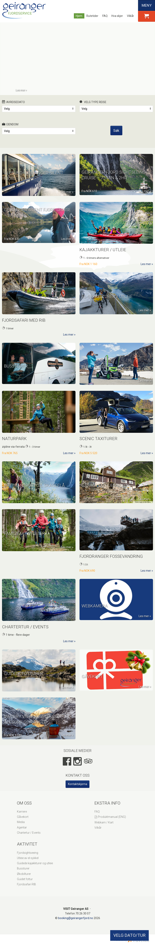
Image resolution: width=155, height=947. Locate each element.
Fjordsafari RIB (26, 889)
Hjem (79, 15)
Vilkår (130, 15)
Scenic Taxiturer (98, 443)
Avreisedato (13, 106)
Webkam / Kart (103, 827)
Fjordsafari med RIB (23, 324)
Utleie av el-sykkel (28, 862)
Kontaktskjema (77, 788)
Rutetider (92, 15)
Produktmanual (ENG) (112, 821)
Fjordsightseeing (27, 857)
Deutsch (126, 5)
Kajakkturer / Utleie (103, 254)
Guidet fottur (25, 883)
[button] (146, 16)
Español (133, 5)
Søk (116, 135)
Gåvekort (22, 821)
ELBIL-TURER (94, 379)
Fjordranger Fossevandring (111, 561)
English (119, 5)
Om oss (24, 807)
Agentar (22, 832)
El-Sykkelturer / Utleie (107, 309)
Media (21, 826)
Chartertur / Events (25, 631)
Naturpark (14, 443)
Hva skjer (117, 15)
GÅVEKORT (92, 685)
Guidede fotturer (23, 686)
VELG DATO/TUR (129, 935)
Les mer (20, 90)
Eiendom (10, 129)
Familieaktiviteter (24, 546)
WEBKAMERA (95, 614)
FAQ (105, 15)
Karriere (22, 816)
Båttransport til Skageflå (34, 498)
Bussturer (16, 378)
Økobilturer (24, 878)
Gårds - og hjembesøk (106, 498)
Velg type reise (93, 106)
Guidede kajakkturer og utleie (35, 867)
